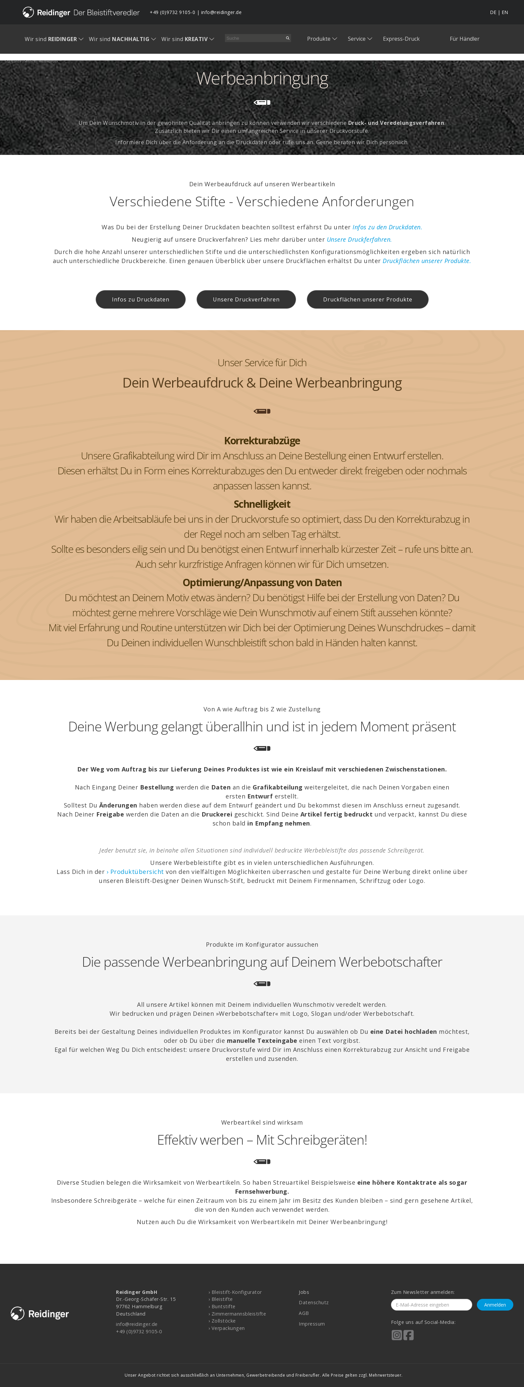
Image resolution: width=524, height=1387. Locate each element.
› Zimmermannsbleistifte (237, 1314)
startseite (13, 61)
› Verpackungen (227, 1328)
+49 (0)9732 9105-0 (172, 12)
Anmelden (495, 1305)
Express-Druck (401, 38)
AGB (304, 1313)
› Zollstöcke (222, 1321)
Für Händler (465, 38)
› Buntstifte (222, 1306)
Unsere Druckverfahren (246, 299)
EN (505, 12)
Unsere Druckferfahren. (359, 239)
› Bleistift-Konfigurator (235, 1292)
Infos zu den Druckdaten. (387, 227)
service (30, 61)
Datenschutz (314, 1302)
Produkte (319, 38)
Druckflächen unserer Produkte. (427, 261)
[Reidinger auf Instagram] (397, 1339)
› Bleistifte (221, 1299)
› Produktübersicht (135, 872)
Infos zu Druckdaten (140, 299)
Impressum (312, 1324)
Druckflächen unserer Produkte (367, 299)
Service (357, 38)
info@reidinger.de (221, 12)
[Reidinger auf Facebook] (408, 1339)
